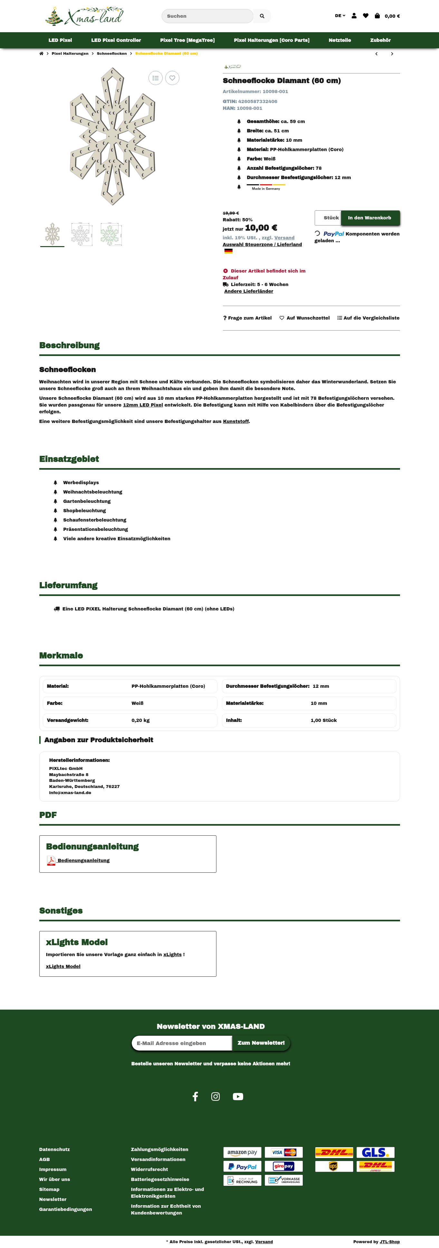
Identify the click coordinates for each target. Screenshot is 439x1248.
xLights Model (63, 966)
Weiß (138, 703)
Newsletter (53, 1199)
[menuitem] (60, 40)
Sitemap (49, 1189)
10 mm (319, 703)
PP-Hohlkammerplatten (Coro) (168, 686)
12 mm (321, 686)
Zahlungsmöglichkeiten (159, 1149)
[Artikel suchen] (262, 16)
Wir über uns (54, 1179)
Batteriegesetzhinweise (160, 1179)
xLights (172, 954)
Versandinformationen (158, 1159)
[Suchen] (207, 16)
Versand (284, 237)
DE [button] (340, 16)
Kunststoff (235, 421)
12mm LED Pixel (143, 405)
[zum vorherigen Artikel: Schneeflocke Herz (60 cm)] (376, 54)
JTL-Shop (390, 1242)
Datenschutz (54, 1149)
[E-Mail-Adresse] (182, 1043)
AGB (44, 1159)
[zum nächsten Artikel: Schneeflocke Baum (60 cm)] (392, 54)
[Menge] (318, 218)
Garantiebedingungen (65, 1209)
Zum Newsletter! (261, 1043)
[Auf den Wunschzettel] (172, 78)
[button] (354, 16)
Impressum (53, 1169)
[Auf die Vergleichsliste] (155, 78)
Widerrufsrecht (149, 1169)
